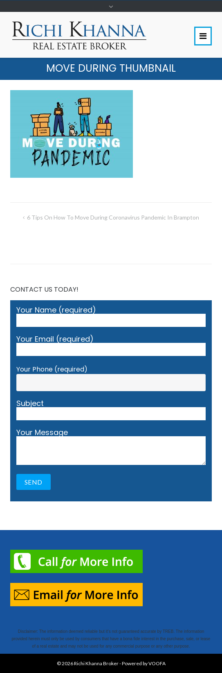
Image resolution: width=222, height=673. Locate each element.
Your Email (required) (111, 345)
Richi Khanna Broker (96, 663)
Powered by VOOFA (144, 663)
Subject (111, 410)
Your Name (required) (111, 316)
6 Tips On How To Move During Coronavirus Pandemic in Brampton (113, 217)
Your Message (111, 447)
